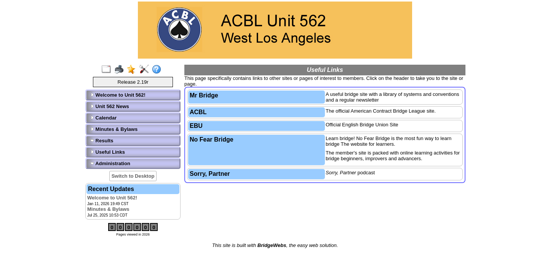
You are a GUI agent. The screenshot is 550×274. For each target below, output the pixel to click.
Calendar (103, 118)
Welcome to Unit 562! (117, 95)
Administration (110, 163)
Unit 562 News (109, 106)
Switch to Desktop (133, 176)
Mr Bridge (204, 95)
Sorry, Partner (210, 173)
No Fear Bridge (211, 139)
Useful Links (107, 152)
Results (102, 140)
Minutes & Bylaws (114, 129)
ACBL (198, 112)
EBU (196, 126)
